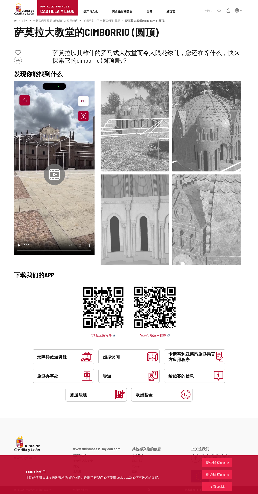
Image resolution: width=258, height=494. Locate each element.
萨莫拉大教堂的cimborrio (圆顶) (145, 20)
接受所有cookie (217, 462)
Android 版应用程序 (155, 335)
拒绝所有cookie (217, 474)
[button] (238, 10)
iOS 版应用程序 (103, 335)
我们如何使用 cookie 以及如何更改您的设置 (127, 477)
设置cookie (217, 486)
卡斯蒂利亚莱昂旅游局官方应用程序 (55, 20)
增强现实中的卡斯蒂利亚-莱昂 (101, 20)
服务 (25, 20)
